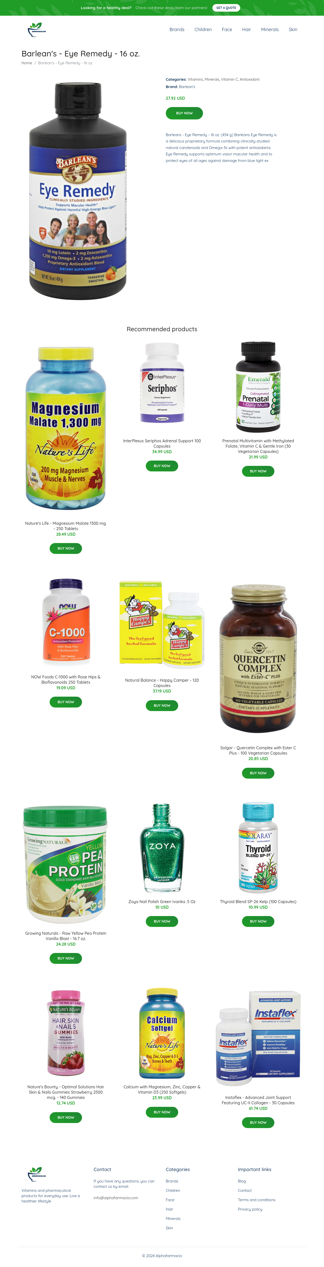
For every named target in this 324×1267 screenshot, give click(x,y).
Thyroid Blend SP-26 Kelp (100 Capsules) (258, 904)
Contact (245, 1193)
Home (27, 65)
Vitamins (195, 81)
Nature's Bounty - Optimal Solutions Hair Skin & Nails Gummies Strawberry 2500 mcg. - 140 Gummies (65, 1095)
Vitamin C (229, 81)
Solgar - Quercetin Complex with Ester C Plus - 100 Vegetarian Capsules (258, 753)
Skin (293, 31)
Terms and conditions (256, 1202)
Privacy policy (250, 1211)
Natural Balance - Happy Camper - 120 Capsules (162, 685)
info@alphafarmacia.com (116, 1200)
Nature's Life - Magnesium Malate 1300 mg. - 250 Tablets (66, 528)
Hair (246, 31)
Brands (177, 31)
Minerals (270, 31)
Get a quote (226, 8)
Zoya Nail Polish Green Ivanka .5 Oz (161, 904)
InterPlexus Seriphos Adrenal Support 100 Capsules (162, 446)
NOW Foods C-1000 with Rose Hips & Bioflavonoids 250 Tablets (65, 682)
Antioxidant (249, 81)
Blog (242, 1183)
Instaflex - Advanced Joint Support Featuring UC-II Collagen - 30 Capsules (258, 1102)
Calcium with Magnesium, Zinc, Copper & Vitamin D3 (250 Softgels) (162, 1092)
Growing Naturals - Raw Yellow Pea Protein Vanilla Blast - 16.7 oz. (65, 938)
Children (203, 31)
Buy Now (184, 115)
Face (227, 31)
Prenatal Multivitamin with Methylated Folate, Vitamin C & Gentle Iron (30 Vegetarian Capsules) (258, 448)
